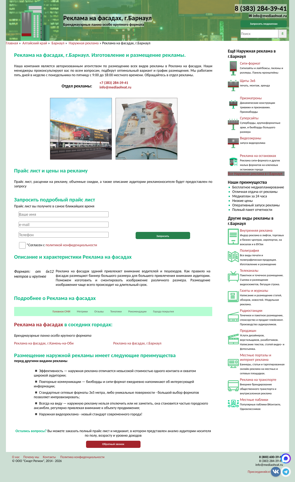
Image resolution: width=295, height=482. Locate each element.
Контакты (49, 457)
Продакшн (248, 330)
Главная (12, 43)
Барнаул (57, 43)
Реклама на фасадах (38, 324)
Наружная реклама (84, 43)
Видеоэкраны (250, 138)
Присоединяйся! (259, 472)
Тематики (116, 311)
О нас (16, 457)
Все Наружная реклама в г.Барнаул (255, 173)
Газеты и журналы (254, 290)
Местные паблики (254, 399)
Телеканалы (249, 270)
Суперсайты (249, 118)
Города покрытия (163, 311)
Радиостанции (251, 310)
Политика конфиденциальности (82, 457)
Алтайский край (34, 43)
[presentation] (163, 219)
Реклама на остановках (258, 155)
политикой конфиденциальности (71, 245)
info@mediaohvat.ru (115, 87)
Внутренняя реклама (256, 230)
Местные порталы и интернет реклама (255, 357)
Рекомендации (137, 311)
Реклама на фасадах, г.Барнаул (137, 343)
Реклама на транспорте (258, 379)
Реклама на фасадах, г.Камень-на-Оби (44, 343)
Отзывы (99, 311)
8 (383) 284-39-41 (271, 461)
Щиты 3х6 (247, 80)
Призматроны (251, 98)
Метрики (82, 311)
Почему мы (31, 457)
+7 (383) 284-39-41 (114, 83)
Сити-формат (250, 63)
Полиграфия (249, 250)
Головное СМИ (61, 311)
